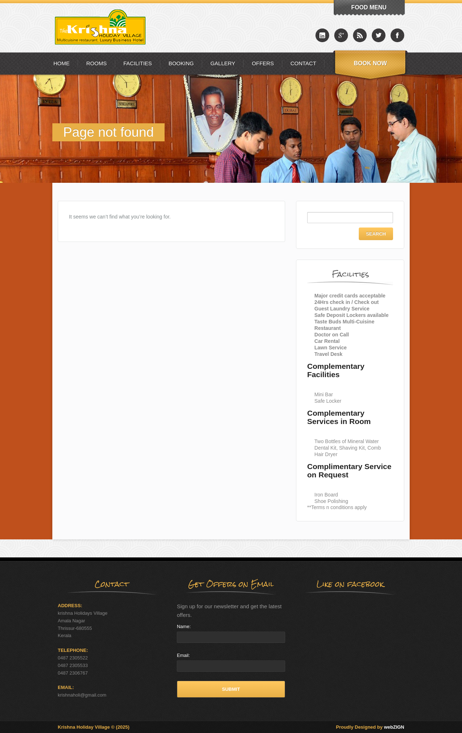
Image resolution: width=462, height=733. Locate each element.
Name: (184, 626)
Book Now (370, 63)
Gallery (222, 63)
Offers (263, 63)
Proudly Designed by (370, 727)
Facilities (137, 63)
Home (61, 63)
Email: (183, 655)
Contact (303, 63)
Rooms (96, 63)
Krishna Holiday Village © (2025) (94, 727)
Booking (181, 63)
